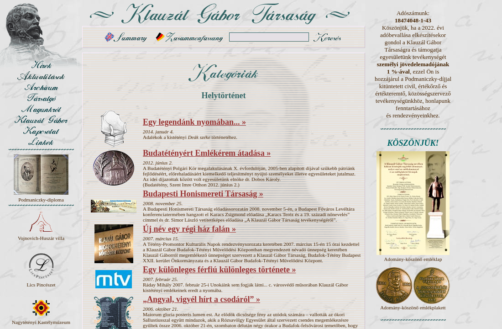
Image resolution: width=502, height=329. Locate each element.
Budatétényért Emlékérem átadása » (207, 153)
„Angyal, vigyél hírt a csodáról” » (201, 299)
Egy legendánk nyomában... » (194, 122)
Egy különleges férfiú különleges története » (219, 269)
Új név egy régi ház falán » (189, 228)
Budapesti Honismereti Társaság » (203, 193)
